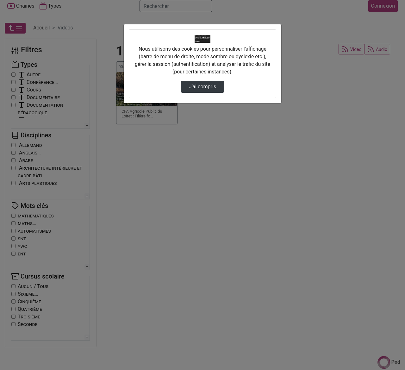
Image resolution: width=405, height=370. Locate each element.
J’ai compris (202, 87)
